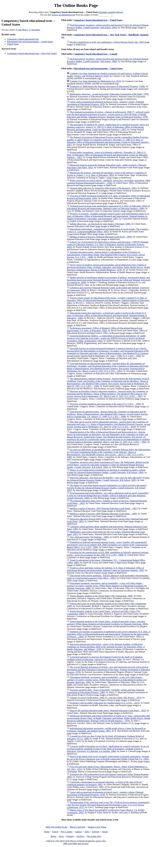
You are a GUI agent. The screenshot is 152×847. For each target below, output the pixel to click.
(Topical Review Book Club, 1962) (107, 42)
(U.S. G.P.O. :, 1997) (107, 393)
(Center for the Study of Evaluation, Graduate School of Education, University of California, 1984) (105, 658)
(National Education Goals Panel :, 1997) (103, 508)
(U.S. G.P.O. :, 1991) (108, 367)
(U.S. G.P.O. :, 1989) (108, 453)
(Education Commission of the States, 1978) (109, 94)
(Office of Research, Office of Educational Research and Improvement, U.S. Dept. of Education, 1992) (104, 329)
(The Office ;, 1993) (108, 576)
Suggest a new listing (97, 827)
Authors (78, 832)
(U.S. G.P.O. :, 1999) (105, 404)
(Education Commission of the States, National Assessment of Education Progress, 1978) (108, 669)
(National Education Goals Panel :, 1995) (108, 710)
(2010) (107, 74)
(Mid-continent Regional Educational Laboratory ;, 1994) (108, 181)
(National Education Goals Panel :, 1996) (103, 514)
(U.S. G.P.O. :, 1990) (108, 352)
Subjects (95, 832)
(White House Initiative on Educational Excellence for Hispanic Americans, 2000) (107, 585)
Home (46, 832)
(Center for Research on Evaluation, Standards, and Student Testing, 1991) (106, 729)
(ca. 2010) (95, 81)
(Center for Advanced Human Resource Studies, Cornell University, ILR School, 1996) (107, 26)
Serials (105, 832)
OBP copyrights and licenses (75, 843)
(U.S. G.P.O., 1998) (107, 544)
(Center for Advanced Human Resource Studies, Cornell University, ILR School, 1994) (108, 464)
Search (55, 832)
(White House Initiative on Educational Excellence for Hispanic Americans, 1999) (107, 679)
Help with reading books (56, 827)
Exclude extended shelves (111, 12)
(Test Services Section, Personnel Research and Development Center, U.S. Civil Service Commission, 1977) (108, 805)
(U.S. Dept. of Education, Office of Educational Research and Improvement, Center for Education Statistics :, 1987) (108, 127)
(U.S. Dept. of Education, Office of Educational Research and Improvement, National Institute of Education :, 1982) (108, 300)
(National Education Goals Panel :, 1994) (101, 237)
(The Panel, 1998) (100, 224)
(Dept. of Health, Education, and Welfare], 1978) (106, 646)
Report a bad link (77, 827)
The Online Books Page (76, 5)
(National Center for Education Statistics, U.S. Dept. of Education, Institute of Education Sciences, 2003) (107, 244)
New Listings (66, 832)
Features (70, 836)
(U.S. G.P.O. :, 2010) (108, 424)
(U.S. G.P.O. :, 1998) (106, 254)
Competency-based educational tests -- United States (98, 20)
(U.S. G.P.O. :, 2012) (105, 703)
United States (13, 44)
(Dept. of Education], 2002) (106, 338)
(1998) (107, 86)
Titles (86, 832)
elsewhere (35, 30)
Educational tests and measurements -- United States (30, 41)
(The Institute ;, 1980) (89, 537)
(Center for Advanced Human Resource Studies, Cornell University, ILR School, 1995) (108, 478)
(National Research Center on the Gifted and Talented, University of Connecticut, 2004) (108, 280)
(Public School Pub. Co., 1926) (108, 757)
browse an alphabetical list (63, 15)
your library (23, 30)
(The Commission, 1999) (101, 596)
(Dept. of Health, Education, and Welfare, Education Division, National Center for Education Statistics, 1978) (108, 114)
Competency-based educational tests (23, 39)
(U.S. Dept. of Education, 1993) (107, 174)
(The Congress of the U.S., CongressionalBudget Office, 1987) (107, 230)
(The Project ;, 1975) (105, 697)
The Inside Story (94, 836)
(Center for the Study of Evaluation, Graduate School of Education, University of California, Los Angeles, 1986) (108, 748)
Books (53, 836)
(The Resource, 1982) (103, 188)
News (61, 836)
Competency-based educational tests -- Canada (95, 54)
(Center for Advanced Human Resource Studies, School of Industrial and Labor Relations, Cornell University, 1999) (108, 495)
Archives (80, 836)
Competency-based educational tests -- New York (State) (32, 53)
